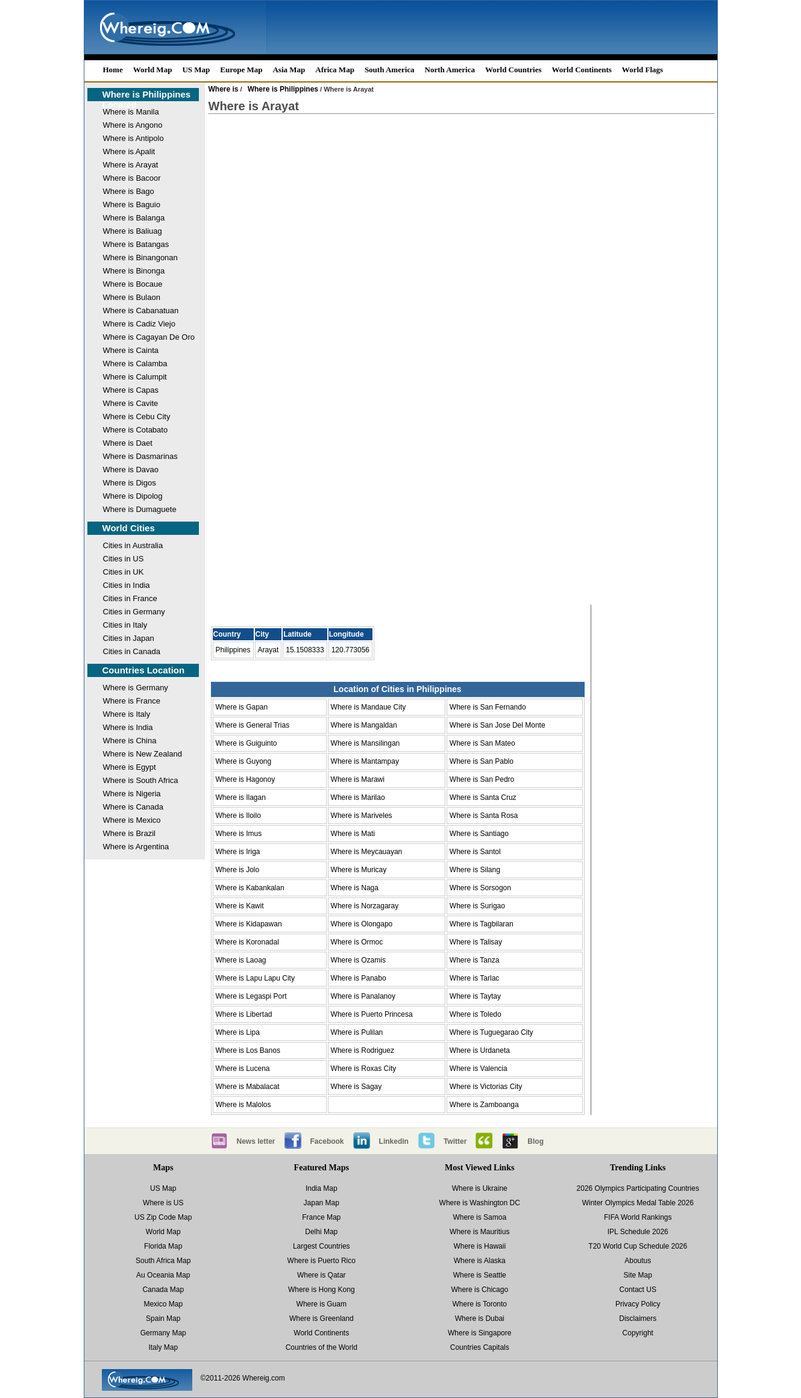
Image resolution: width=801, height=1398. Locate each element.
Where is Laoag (241, 960)
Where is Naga (355, 888)
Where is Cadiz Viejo (139, 323)
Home (113, 69)
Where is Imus (239, 833)
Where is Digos (129, 482)
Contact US (638, 1289)
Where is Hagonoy (245, 779)
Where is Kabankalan (250, 888)
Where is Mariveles (361, 815)
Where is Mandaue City (368, 707)
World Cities (128, 528)
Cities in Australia (133, 545)
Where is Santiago (479, 833)
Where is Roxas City (364, 1068)
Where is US (163, 1203)
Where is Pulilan (357, 1032)
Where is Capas (131, 390)
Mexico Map (163, 1304)
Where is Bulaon (131, 297)
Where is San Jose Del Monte (497, 725)
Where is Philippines (283, 89)
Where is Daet (127, 443)
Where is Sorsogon (480, 888)
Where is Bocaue (133, 284)
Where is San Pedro (482, 779)
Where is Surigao (477, 906)
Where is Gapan (242, 707)
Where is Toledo (475, 1014)
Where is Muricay (359, 870)
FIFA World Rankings (638, 1217)
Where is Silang (475, 870)
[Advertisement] (462, 220)
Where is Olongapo (362, 924)
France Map (321, 1217)
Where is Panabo (358, 978)
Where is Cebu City (137, 416)
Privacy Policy (638, 1304)
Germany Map (163, 1333)
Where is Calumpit (135, 376)
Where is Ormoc (357, 942)
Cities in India (126, 585)
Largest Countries (321, 1246)
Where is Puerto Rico (321, 1260)
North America (450, 69)
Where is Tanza (474, 960)
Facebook (327, 1141)
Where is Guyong (244, 761)
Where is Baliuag (132, 231)
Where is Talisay (476, 942)
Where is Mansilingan (365, 743)
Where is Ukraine (479, 1188)
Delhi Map (321, 1232)
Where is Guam (322, 1304)
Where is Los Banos (248, 1050)
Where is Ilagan (241, 797)
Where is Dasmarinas (140, 456)
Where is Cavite (131, 403)
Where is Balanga (134, 217)
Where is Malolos (243, 1104)
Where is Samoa (479, 1217)
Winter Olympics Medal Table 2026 (638, 1203)
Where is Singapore (479, 1333)
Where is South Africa (140, 780)
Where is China (130, 740)
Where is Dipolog (133, 496)
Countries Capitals (479, 1347)
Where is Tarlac (474, 978)
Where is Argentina (136, 846)
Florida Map (163, 1246)
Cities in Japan (128, 638)
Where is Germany (135, 687)
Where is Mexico (132, 820)
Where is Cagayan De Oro (149, 337)
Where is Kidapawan (249, 924)
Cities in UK (123, 571)
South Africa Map (163, 1260)
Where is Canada (133, 806)
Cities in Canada (131, 651)
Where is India (128, 727)
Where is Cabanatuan (141, 310)
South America (390, 69)
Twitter (455, 1141)
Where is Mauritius (479, 1232)
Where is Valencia (478, 1068)
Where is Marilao (358, 797)
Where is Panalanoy (363, 996)
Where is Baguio (131, 204)
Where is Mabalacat (248, 1086)
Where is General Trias (253, 725)
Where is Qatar (321, 1275)
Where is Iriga (238, 851)
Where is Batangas (136, 244)
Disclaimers (637, 1318)
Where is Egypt (129, 767)
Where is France (131, 700)
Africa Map (334, 69)
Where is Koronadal (247, 942)
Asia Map (288, 69)
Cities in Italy (125, 624)
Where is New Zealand (143, 753)
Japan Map (321, 1203)
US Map (196, 69)
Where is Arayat (131, 164)
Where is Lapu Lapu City (255, 978)
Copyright (638, 1333)
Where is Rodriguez (362, 1050)
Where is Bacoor (132, 178)
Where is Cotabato (135, 429)
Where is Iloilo (238, 815)
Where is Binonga (134, 270)
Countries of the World (321, 1347)
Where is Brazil (129, 833)
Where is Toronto (480, 1304)
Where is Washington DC (479, 1203)
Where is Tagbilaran (482, 924)
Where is (224, 89)
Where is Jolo (238, 870)
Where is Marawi (358, 779)
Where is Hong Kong (321, 1289)
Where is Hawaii (479, 1246)
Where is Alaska (480, 1260)
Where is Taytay (475, 996)
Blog (535, 1141)
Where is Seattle (479, 1275)
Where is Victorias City (486, 1086)
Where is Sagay (356, 1086)
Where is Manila (131, 111)
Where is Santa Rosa (484, 815)
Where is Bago (128, 191)
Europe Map (241, 69)
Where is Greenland (321, 1318)
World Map (152, 69)
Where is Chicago (479, 1289)
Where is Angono (133, 125)
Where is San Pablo (482, 761)
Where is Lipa (238, 1032)
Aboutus (637, 1260)
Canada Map (163, 1289)
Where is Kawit (240, 906)
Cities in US (123, 558)
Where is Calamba (135, 363)
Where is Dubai (479, 1318)
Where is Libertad (244, 1014)
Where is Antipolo (133, 138)
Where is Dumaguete (140, 509)
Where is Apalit (129, 151)
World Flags (642, 69)
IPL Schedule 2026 (638, 1232)
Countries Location (143, 670)
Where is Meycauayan (367, 851)
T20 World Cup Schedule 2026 (637, 1246)
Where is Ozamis (358, 960)
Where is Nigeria (132, 793)
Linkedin (394, 1141)
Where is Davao (131, 469)
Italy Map (163, 1347)
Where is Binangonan (140, 257)
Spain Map (163, 1318)
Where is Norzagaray (365, 906)
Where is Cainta (131, 350)
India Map (322, 1188)
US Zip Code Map (163, 1217)
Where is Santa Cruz (483, 797)
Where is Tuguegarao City (491, 1032)
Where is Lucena (243, 1068)
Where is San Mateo (482, 743)
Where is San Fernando (488, 707)
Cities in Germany (134, 611)
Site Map (638, 1275)
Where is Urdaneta (480, 1050)
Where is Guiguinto (246, 743)
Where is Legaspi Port (251, 996)
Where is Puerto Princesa (372, 1014)
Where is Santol (475, 851)
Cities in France (130, 598)
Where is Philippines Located (146, 99)
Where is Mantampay (365, 761)
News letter (256, 1141)
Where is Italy (127, 714)
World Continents (582, 69)
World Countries (513, 69)
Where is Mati (353, 833)
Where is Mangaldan (364, 725)
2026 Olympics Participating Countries (638, 1188)
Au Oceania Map (163, 1275)
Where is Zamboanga (484, 1104)
